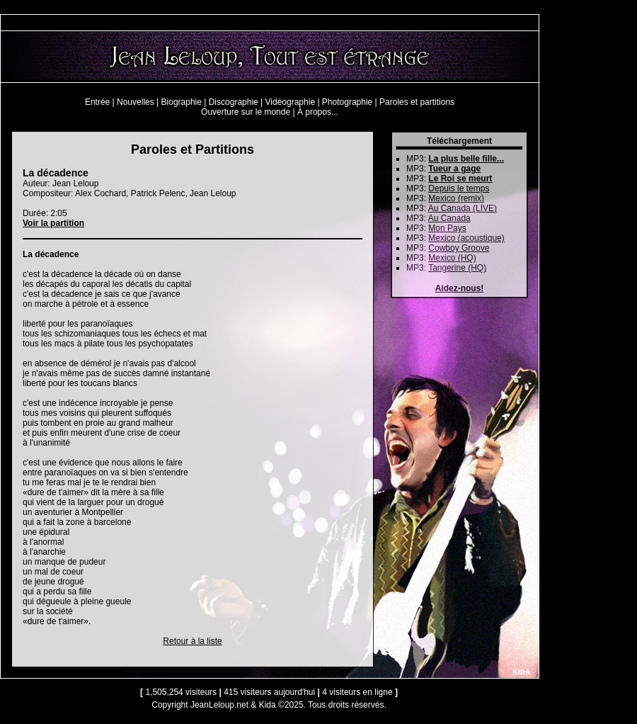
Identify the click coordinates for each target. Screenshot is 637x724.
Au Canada (449, 218)
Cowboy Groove (458, 248)
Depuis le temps (458, 188)
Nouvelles (135, 102)
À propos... (317, 112)
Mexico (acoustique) (466, 238)
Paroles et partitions (416, 102)
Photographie (347, 102)
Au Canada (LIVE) (462, 208)
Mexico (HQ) (452, 258)
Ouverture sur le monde (245, 112)
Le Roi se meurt (460, 178)
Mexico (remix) (456, 198)
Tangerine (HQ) (457, 268)
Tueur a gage (454, 169)
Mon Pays (447, 228)
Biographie (181, 102)
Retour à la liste (192, 641)
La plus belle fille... (466, 159)
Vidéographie (290, 102)
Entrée (97, 102)
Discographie (233, 102)
